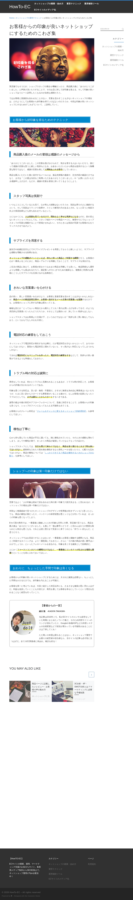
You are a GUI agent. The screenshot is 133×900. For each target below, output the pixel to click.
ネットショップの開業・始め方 (113, 48)
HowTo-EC (15, 762)
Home (11, 18)
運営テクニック (117, 55)
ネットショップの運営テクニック (29, 18)
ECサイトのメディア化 (113, 65)
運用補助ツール (117, 60)
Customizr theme (34, 765)
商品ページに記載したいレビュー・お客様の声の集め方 (41, 686)
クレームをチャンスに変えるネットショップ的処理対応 (61, 411)
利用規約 (92, 734)
